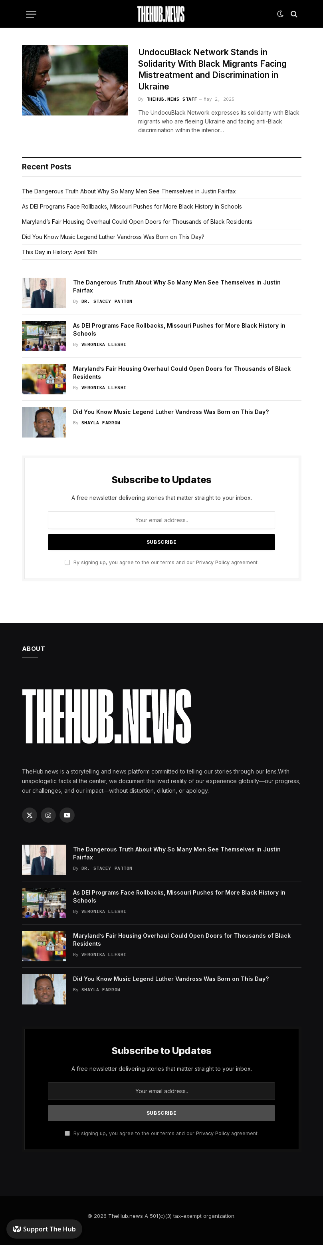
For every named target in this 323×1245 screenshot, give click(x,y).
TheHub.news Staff (172, 99)
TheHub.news (125, 1216)
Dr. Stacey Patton (107, 301)
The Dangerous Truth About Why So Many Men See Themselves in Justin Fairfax (129, 191)
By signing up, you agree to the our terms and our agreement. (162, 562)
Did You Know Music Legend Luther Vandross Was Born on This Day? (113, 236)
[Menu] (31, 14)
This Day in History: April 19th (59, 252)
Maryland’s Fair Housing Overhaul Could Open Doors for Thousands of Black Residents (137, 221)
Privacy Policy (213, 562)
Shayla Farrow (101, 423)
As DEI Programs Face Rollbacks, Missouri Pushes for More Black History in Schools (132, 206)
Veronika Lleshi (104, 344)
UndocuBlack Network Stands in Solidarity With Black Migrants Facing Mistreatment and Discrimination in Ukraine (212, 69)
